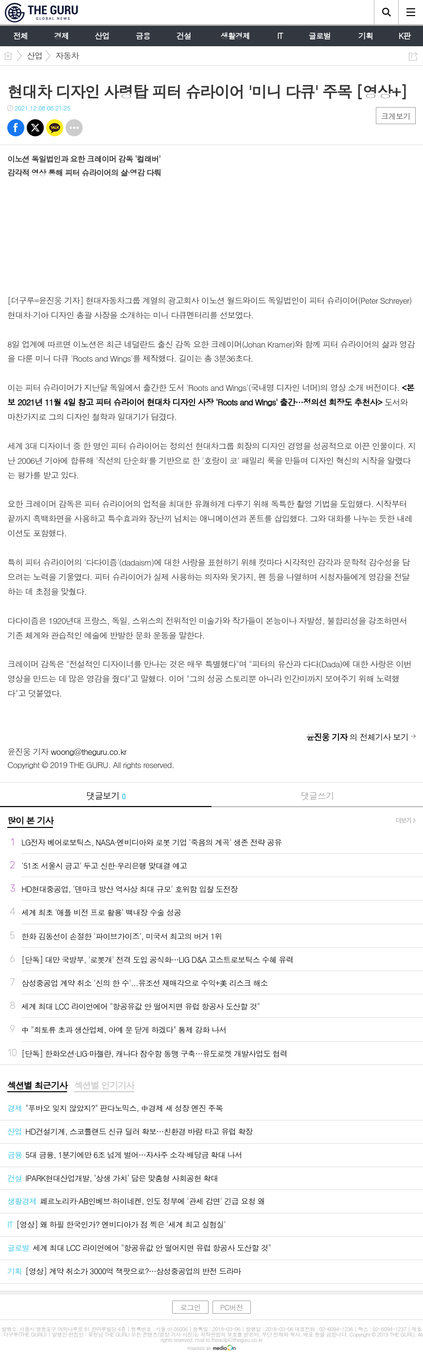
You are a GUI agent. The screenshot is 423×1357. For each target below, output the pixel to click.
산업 (34, 55)
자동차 (67, 55)
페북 (15, 127)
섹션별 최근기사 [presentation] (37, 1085)
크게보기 (395, 116)
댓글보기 (106, 795)
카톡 (54, 127)
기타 (74, 127)
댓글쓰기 (317, 795)
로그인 (190, 1307)
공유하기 (413, 56)
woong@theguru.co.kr (88, 751)
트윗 (35, 127)
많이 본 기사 (30, 820)
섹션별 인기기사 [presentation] (104, 1085)
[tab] (37, 1086)
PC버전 (231, 1307)
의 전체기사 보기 (357, 737)
